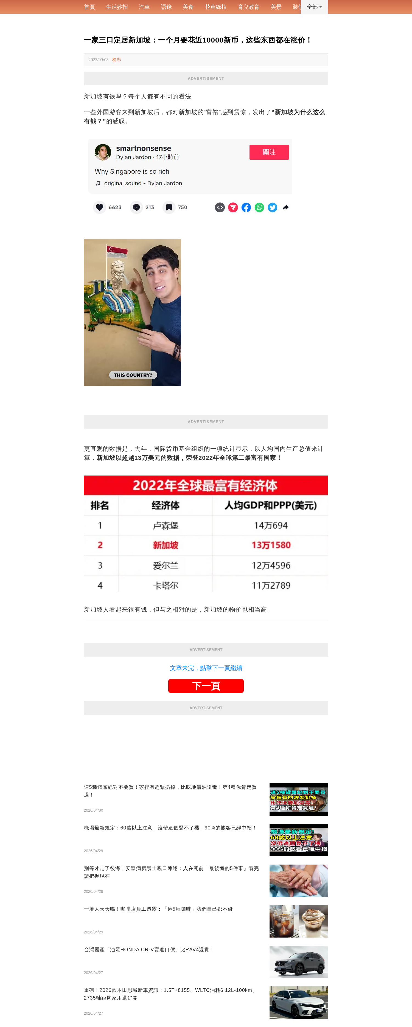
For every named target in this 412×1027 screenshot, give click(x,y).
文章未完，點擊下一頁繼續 (206, 668)
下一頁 (206, 686)
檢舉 (116, 59)
